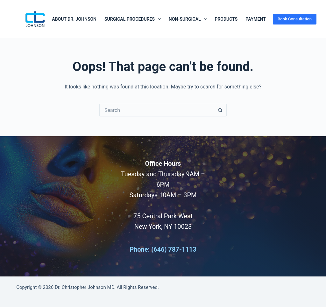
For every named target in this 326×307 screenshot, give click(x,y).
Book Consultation (295, 19)
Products (226, 19)
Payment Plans (263, 19)
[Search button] (220, 110)
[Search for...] (156, 110)
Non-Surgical (189, 19)
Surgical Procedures (133, 19)
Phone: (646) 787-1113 (163, 249)
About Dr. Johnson (74, 19)
